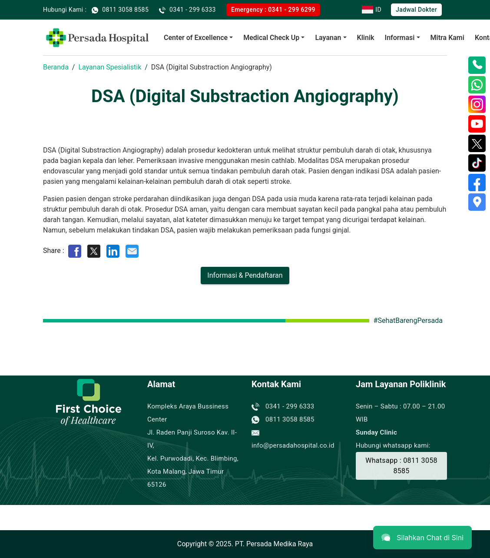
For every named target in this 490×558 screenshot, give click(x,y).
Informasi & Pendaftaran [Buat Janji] (244, 275)
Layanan (328, 37)
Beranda (56, 67)
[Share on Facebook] (74, 250)
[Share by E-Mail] (132, 250)
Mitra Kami (447, 37)
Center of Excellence (196, 37)
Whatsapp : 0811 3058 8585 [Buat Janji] (401, 465)
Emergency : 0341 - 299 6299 (273, 9)
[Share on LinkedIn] (113, 250)
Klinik (365, 37)
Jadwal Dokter (416, 9)
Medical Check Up (271, 37)
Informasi (400, 37)
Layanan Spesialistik (109, 67)
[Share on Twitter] (94, 250)
